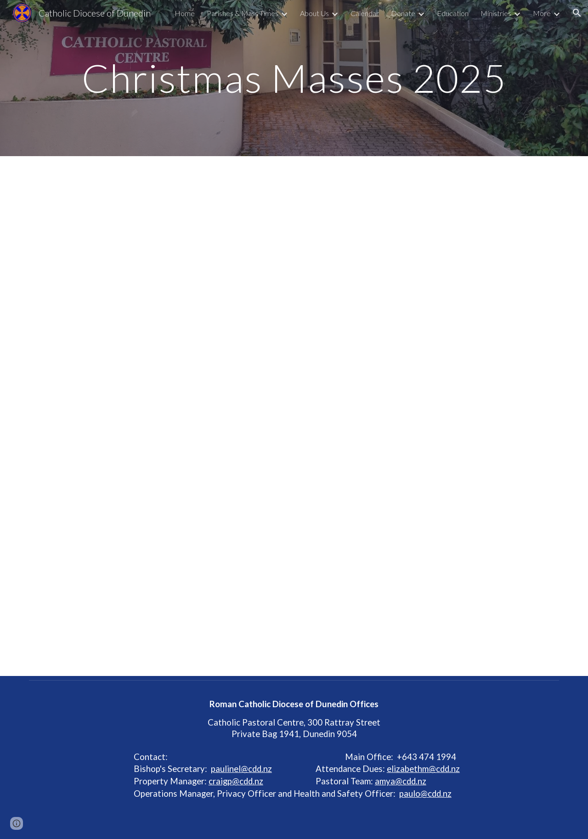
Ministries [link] (496, 13)
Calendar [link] (365, 13)
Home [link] (185, 13)
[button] (577, 13)
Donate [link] (403, 13)
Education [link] (453, 13)
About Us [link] (314, 13)
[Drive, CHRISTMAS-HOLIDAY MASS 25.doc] (294, 416)
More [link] (542, 13)
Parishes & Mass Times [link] (242, 13)
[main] (294, 78)
